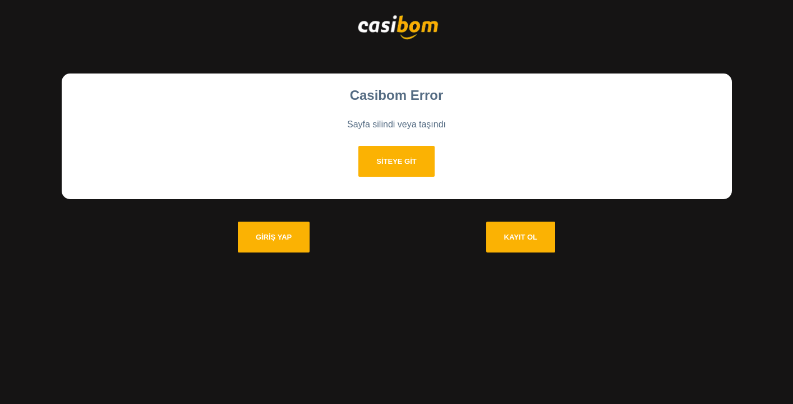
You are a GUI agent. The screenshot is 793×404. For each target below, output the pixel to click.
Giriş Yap (274, 237)
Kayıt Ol (520, 237)
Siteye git (396, 161)
